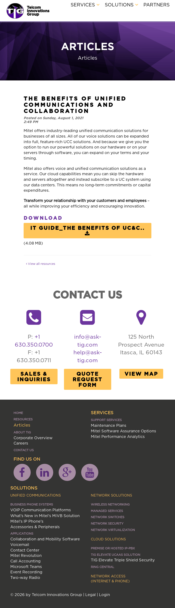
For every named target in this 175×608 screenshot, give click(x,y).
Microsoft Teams (26, 567)
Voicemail (19, 545)
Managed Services (107, 510)
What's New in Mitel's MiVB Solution (45, 516)
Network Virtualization (113, 529)
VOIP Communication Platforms (40, 510)
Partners (156, 4)
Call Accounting (25, 561)
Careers (21, 443)
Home (18, 412)
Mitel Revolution (26, 555)
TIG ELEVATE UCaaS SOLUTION (115, 554)
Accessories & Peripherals (35, 527)
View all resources (40, 263)
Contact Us (24, 450)
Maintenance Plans (108, 425)
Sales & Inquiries (34, 376)
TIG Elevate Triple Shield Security (123, 560)
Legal (90, 595)
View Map (141, 374)
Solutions (121, 4)
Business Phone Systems (31, 504)
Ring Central (102, 566)
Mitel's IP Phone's (26, 521)
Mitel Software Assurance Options (123, 431)
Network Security (107, 523)
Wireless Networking (110, 504)
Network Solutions (111, 495)
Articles (22, 425)
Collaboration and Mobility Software (45, 539)
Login (104, 595)
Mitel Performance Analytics (118, 436)
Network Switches (107, 517)
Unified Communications (35, 495)
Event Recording (26, 572)
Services (85, 4)
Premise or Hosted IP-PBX (113, 548)
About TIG (22, 432)
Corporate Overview (33, 438)
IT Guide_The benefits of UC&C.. (87, 230)
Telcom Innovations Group (38, 10)
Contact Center (24, 550)
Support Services (106, 419)
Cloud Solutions (108, 539)
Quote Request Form (87, 379)
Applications (21, 533)
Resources (23, 419)
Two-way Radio (25, 577)
